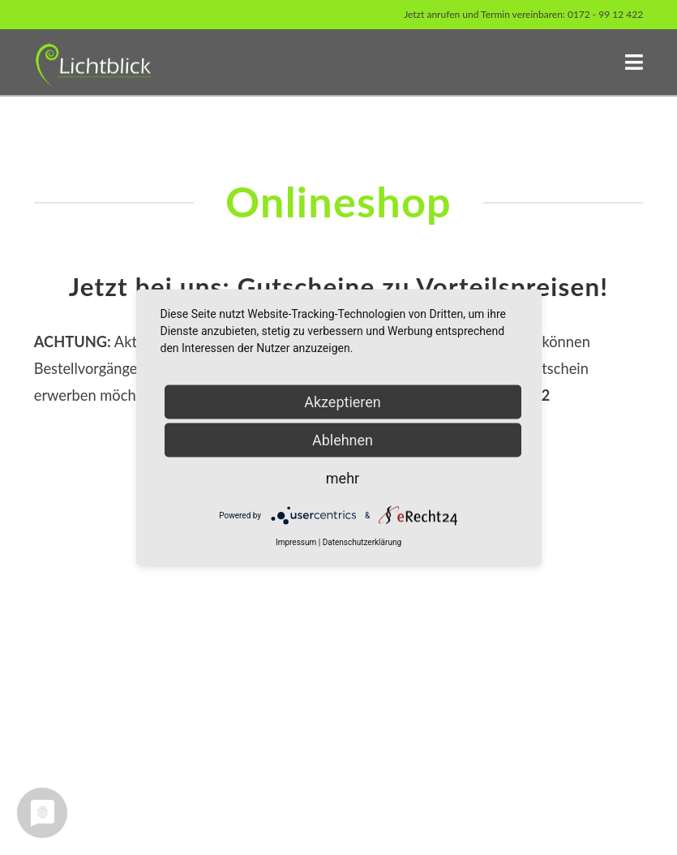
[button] (634, 62)
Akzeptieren (342, 401)
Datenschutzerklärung (362, 542)
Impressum (296, 542)
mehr (342, 478)
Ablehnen (342, 440)
